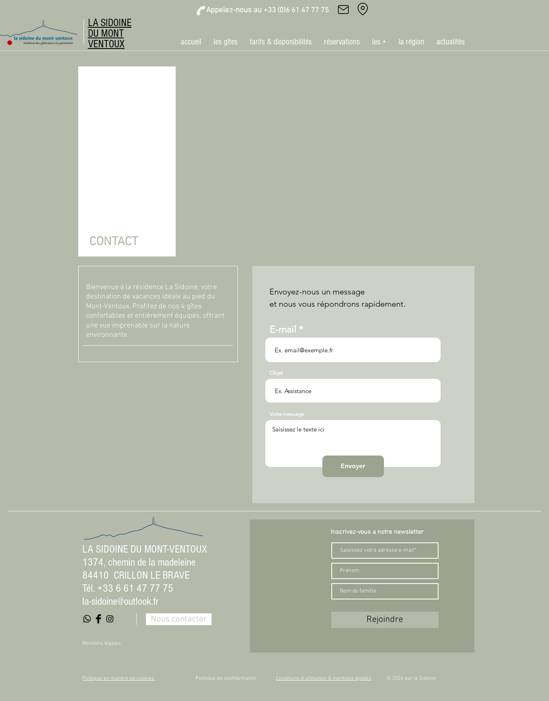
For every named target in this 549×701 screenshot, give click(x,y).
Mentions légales (101, 643)
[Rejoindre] (385, 620)
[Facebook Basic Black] (98, 619)
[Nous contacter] (179, 619)
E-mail (282, 329)
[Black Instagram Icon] (110, 619)
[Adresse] (363, 9)
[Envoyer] (353, 466)
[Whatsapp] (87, 619)
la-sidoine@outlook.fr (120, 601)
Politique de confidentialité (226, 678)
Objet (276, 373)
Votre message (286, 414)
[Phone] (201, 10)
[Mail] (343, 9)
